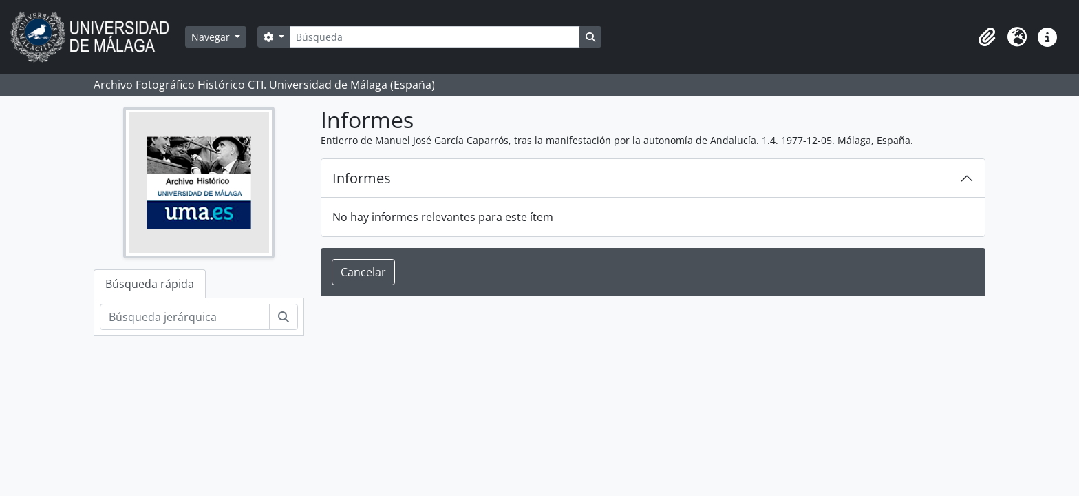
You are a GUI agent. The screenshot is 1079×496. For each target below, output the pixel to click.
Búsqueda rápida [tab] (149, 283)
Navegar (212, 36)
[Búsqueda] (435, 37)
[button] (987, 37)
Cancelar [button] (363, 272)
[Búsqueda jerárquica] (185, 317)
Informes (361, 178)
